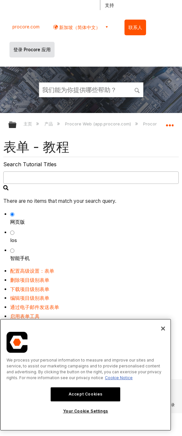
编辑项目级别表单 (29, 298)
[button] (137, 89)
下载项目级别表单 (29, 289)
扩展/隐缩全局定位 (170, 122)
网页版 (17, 222)
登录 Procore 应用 (32, 49)
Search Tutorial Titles (30, 164)
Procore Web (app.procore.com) (98, 123)
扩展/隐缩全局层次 (16, 125)
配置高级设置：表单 (32, 271)
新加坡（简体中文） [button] (79, 27)
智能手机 (20, 258)
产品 (49, 123)
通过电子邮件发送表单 (34, 307)
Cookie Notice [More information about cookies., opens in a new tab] (119, 377)
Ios (13, 240)
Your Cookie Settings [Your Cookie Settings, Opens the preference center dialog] (85, 411)
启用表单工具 (25, 316)
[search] (90, 177)
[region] (85, 375)
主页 (28, 123)
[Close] (163, 328)
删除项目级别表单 (29, 280)
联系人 (135, 27)
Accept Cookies (86, 394)
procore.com (26, 26)
